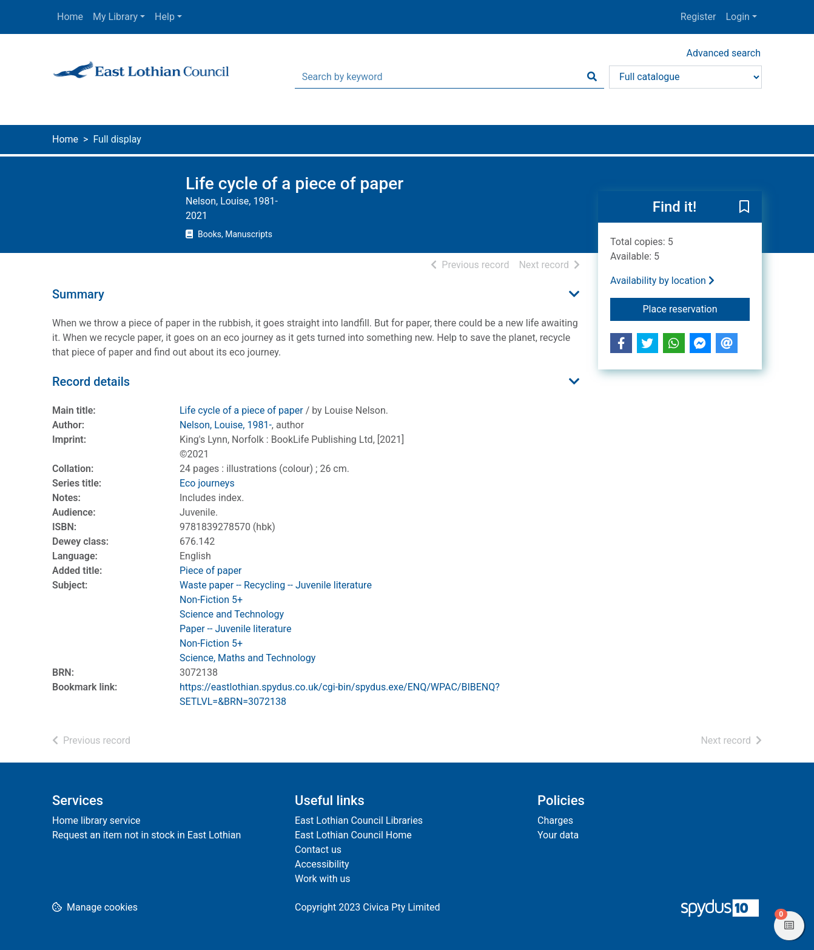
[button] (744, 207)
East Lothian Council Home (353, 835)
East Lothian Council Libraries (359, 820)
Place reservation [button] (696, 308)
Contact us (318, 849)
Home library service (96, 820)
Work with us (323, 878)
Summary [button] (78, 294)
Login (737, 16)
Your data (558, 835)
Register (698, 16)
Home (70, 16)
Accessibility (322, 864)
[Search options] (685, 77)
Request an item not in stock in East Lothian (146, 835)
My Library (115, 16)
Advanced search (724, 53)
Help (165, 16)
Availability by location (662, 280)
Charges (555, 820)
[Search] (592, 77)
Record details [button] (91, 381)
